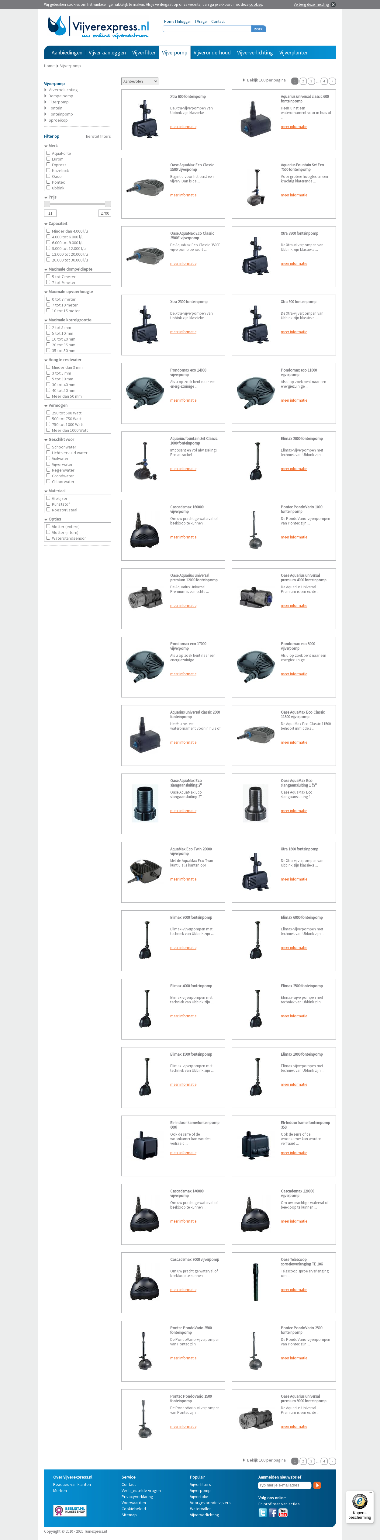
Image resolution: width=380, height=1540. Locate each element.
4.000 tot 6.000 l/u (68, 237)
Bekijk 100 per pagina (266, 80)
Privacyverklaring (137, 1496)
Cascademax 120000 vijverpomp (297, 1193)
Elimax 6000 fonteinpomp (302, 917)
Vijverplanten (294, 52)
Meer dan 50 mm (67, 396)
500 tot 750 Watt (66, 418)
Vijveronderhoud (212, 52)
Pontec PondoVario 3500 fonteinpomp (191, 1330)
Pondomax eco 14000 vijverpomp (188, 372)
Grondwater (63, 476)
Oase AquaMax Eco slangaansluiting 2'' (186, 783)
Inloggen (184, 21)
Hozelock (60, 170)
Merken (60, 1490)
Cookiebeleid (134, 1508)
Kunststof (61, 504)
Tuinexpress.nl (95, 1531)
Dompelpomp (61, 96)
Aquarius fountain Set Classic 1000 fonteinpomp (193, 441)
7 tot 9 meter (64, 282)
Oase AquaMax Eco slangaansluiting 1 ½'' (299, 783)
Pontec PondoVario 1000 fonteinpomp (301, 509)
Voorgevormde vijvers (210, 1502)
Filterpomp (59, 102)
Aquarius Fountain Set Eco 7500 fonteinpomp (302, 167)
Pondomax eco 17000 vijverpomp (188, 646)
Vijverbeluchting (63, 89)
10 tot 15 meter (66, 310)
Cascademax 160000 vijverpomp (186, 509)
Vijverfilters (200, 1484)
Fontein (55, 108)
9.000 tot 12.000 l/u (69, 248)
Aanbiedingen (67, 52)
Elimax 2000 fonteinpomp (302, 438)
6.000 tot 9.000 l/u (68, 242)
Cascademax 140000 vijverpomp (186, 1193)
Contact (218, 21)
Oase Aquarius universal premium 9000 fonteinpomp (303, 1398)
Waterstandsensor (69, 538)
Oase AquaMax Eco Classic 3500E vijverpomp (192, 236)
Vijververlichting (255, 52)
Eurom (58, 159)
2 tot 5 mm (61, 327)
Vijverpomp (174, 52)
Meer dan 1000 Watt (70, 430)
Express (59, 165)
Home (169, 21)
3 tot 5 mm (61, 373)
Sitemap (129, 1515)
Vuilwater (60, 458)
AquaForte (61, 153)
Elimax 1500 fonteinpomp (191, 1054)
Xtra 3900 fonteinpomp (299, 233)
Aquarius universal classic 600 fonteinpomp (305, 99)
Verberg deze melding (311, 4)
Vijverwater (62, 464)
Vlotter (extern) (66, 526)
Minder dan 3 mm (67, 367)
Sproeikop (58, 120)
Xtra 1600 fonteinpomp (299, 849)
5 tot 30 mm (62, 379)
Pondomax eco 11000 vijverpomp (299, 372)
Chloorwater (63, 481)
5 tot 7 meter (64, 276)
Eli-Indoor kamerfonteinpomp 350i (305, 1125)
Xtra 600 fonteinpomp (188, 96)
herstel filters (98, 136)
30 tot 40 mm (63, 384)
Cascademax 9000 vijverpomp (194, 1259)
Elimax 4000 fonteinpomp (191, 985)
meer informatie (183, 126)
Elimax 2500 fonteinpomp (302, 985)
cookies (255, 4)
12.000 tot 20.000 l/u (70, 254)
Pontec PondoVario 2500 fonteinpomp (301, 1330)
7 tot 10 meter (65, 305)
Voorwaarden (134, 1502)
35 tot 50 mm (63, 350)
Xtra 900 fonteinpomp (298, 301)
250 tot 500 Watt (66, 413)
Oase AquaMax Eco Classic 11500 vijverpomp (303, 714)
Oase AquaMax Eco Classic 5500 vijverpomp (192, 167)
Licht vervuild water (70, 452)
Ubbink (58, 188)
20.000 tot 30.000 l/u (70, 260)
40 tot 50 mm (63, 390)
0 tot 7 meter (64, 299)
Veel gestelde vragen (141, 1490)
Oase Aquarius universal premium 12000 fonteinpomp (194, 578)
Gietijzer (59, 498)
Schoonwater (64, 447)
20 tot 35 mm (63, 345)
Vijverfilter (144, 52)
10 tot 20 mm (63, 339)
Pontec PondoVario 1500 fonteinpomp (191, 1398)
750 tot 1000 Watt (68, 424)
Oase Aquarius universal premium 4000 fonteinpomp (303, 578)
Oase (57, 176)
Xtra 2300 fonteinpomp (189, 301)
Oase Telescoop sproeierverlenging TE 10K (302, 1262)
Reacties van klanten (72, 1484)
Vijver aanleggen (107, 52)
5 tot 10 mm (62, 333)
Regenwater (63, 470)
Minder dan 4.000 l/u (70, 231)
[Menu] (370, 1494)
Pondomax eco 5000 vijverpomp (298, 646)
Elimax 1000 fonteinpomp (302, 1054)
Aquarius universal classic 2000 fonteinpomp (195, 714)
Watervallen (201, 1508)
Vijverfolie (199, 1496)
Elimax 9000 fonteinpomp (191, 917)
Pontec (58, 182)
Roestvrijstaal (64, 510)
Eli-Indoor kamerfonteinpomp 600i (194, 1125)
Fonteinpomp (61, 114)
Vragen (203, 21)
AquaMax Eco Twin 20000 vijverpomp (191, 851)
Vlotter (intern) (65, 532)
